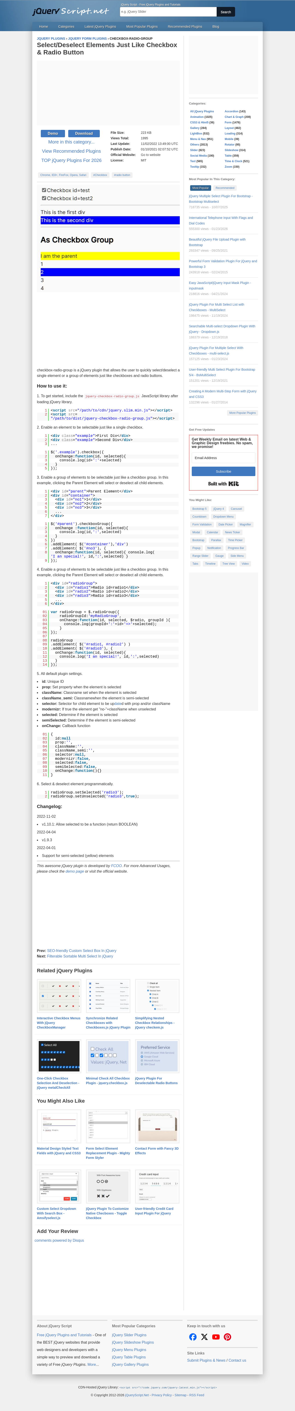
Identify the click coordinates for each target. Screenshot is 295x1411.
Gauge (219, 556)
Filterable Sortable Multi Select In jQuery (80, 956)
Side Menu (237, 556)
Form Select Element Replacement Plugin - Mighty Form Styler (108, 1152)
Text (193, 161)
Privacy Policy (162, 1394)
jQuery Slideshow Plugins (133, 1342)
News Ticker (232, 532)
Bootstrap (198, 540)
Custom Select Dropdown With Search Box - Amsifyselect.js (56, 1213)
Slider (194, 150)
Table (228, 155)
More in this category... (71, 141)
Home (43, 26)
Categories (66, 26)
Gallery (195, 128)
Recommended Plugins (185, 26)
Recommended (225, 188)
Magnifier (245, 524)
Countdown (199, 516)
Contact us (237, 1360)
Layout (229, 128)
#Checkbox (100, 175)
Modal (196, 532)
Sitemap (180, 1394)
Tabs (195, 563)
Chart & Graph (234, 117)
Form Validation (202, 524)
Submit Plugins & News (206, 1360)
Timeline (210, 563)
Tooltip (194, 166)
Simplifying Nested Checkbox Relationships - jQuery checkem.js (154, 1022)
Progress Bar (236, 548)
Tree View (228, 563)
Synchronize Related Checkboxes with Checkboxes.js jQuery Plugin (108, 1022)
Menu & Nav (198, 139)
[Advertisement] (108, 93)
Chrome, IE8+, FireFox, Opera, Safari (63, 175)
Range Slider (200, 556)
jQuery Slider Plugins (129, 1335)
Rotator (230, 144)
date (117, 703)
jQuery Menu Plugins (129, 1349)
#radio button (122, 175)
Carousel (236, 508)
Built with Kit (223, 484)
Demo (53, 133)
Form (228, 122)
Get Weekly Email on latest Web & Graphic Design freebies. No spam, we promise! (222, 443)
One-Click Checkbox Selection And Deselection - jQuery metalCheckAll (58, 1082)
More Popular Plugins (242, 413)
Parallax (216, 540)
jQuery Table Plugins (129, 1357)
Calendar (212, 532)
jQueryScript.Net (137, 1394)
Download (84, 133)
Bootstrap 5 (199, 508)
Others (194, 144)
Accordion (231, 111)
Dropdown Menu (223, 516)
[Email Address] (223, 457)
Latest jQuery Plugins (100, 26)
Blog (215, 26)
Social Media (198, 155)
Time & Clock (233, 161)
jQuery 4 (218, 508)
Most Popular (200, 188)
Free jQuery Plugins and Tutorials (72, 9)
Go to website (151, 155)
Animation (197, 117)
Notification (214, 548)
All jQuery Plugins (202, 111)
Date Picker (225, 524)
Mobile (229, 139)
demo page (75, 871)
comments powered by (59, 1240)
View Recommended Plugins (71, 151)
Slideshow (231, 150)
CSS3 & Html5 (199, 122)
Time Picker (235, 540)
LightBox (196, 133)
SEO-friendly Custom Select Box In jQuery (81, 950)
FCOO (116, 866)
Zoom (228, 166)
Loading (230, 133)
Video (245, 563)
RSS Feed (196, 1394)
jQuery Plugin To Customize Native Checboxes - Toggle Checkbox (107, 1213)
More (92, 1364)
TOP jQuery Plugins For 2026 (71, 160)
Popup (196, 548)
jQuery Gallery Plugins (130, 1364)
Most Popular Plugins (142, 26)
